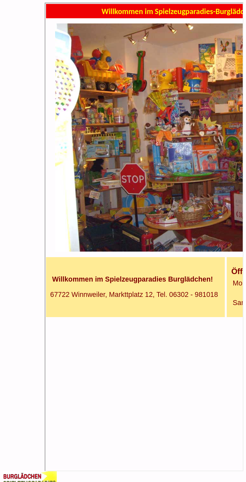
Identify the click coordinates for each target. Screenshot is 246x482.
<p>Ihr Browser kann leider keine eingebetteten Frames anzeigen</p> (144, 237)
